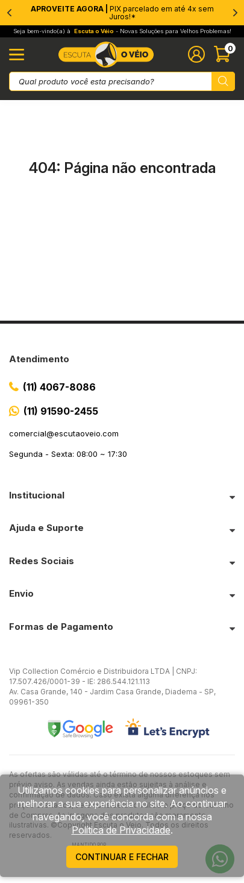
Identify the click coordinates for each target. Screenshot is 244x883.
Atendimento (39, 359)
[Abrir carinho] (224, 54)
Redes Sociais (41, 561)
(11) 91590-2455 (60, 411)
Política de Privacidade (121, 830)
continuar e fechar (122, 857)
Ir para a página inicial (122, 218)
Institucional (36, 495)
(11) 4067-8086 (59, 387)
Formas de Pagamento (61, 626)
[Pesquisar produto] (223, 81)
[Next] (235, 13)
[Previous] (9, 13)
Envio (21, 593)
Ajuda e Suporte (46, 527)
